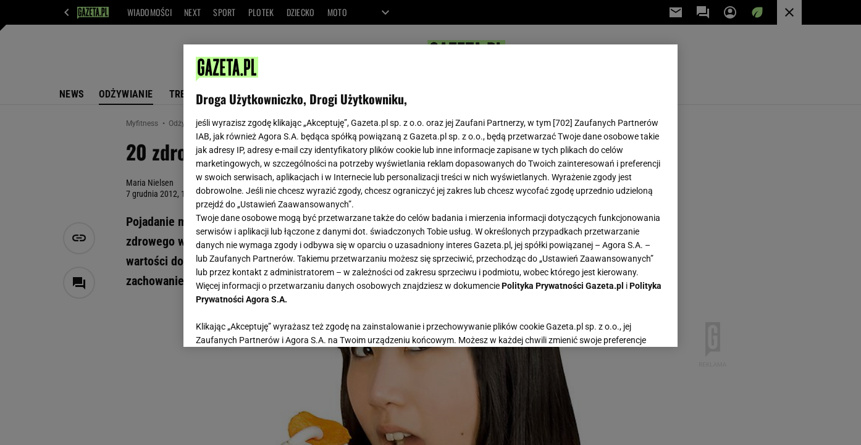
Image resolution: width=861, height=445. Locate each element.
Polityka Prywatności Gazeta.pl (563, 286)
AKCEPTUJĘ (623, 323)
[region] (430, 195)
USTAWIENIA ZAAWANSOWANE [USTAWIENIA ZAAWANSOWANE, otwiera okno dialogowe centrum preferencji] (276, 322)
